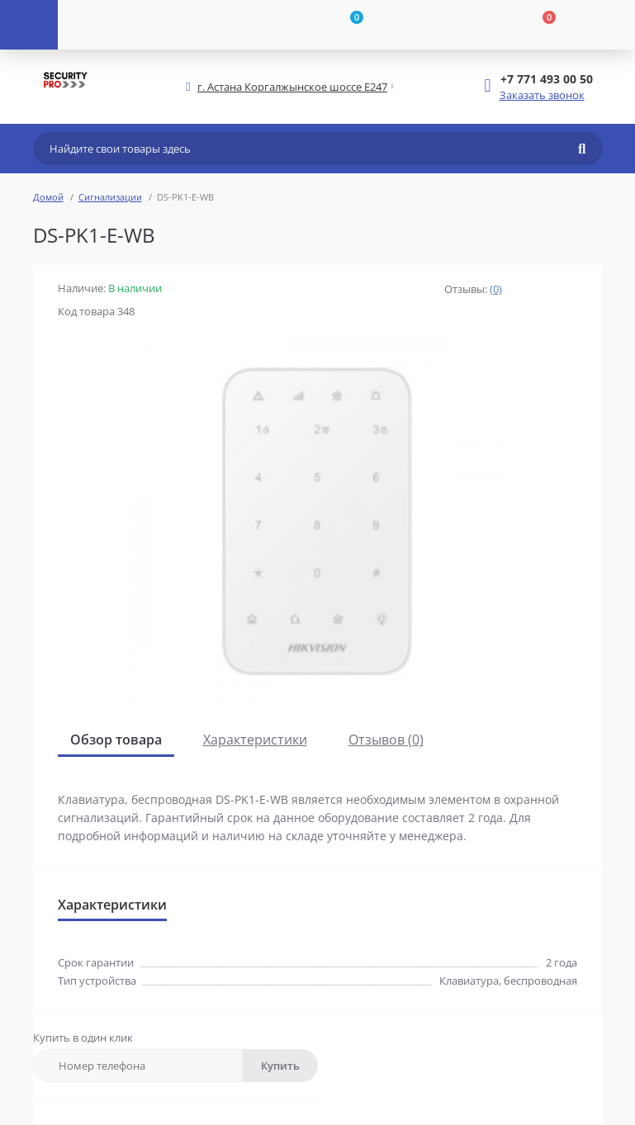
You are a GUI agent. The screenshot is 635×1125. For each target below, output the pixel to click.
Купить (280, 1065)
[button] (292, 87)
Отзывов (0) (386, 739)
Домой (48, 197)
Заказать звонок (542, 94)
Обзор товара (116, 739)
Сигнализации (110, 197)
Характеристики (255, 739)
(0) (496, 288)
